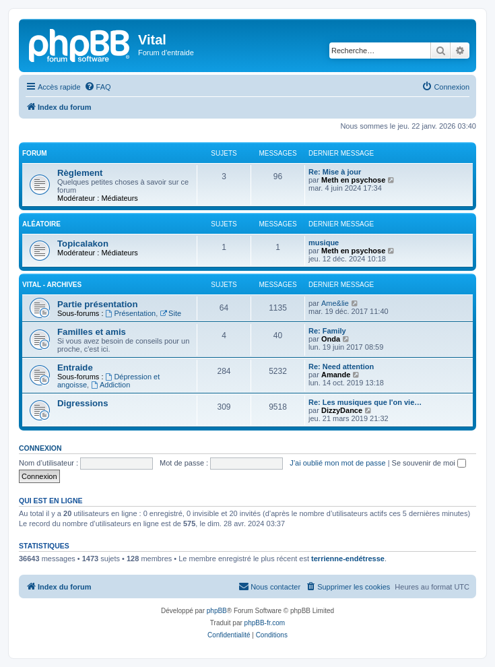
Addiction (110, 385)
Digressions (82, 403)
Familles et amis (91, 332)
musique (323, 243)
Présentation (131, 313)
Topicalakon (82, 244)
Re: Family (327, 331)
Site (170, 313)
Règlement (79, 173)
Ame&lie (335, 303)
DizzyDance (341, 410)
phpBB (217, 610)
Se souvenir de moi (429, 463)
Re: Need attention (341, 366)
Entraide (75, 367)
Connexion (40, 448)
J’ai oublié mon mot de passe (337, 463)
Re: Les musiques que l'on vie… (365, 402)
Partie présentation (97, 304)
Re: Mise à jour (334, 172)
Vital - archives (51, 284)
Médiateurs (119, 198)
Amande (335, 375)
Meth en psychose (353, 180)
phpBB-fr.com (265, 623)
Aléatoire (41, 224)
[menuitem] (97, 87)
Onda (330, 339)
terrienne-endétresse (348, 558)
